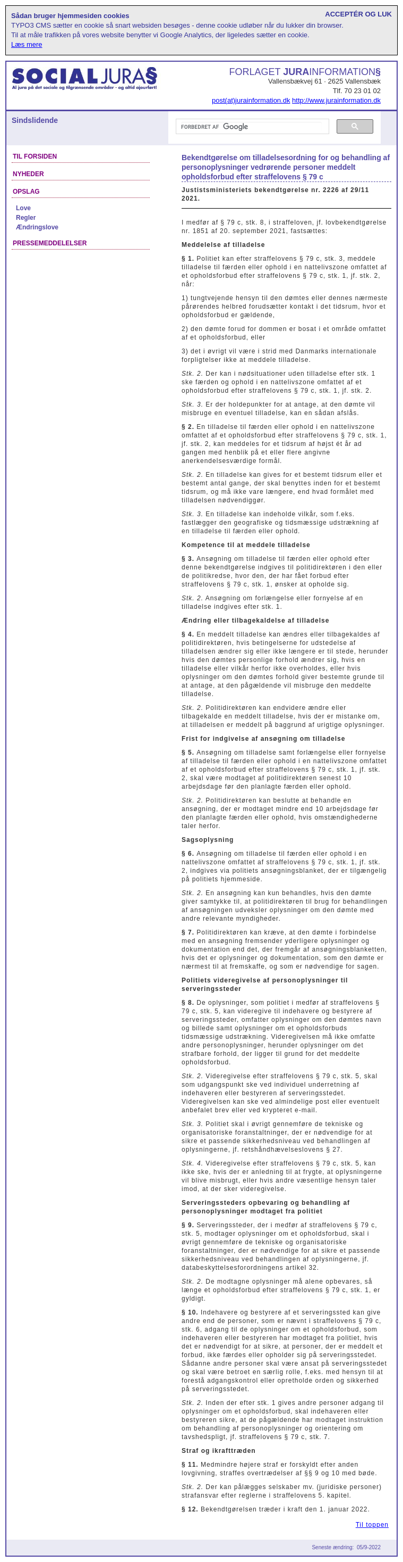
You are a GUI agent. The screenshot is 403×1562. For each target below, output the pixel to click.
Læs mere (26, 44)
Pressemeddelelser (50, 243)
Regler (26, 217)
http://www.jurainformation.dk (336, 100)
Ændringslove (37, 227)
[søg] (251, 126)
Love (23, 208)
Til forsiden (35, 156)
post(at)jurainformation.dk (251, 100)
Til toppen (372, 1524)
